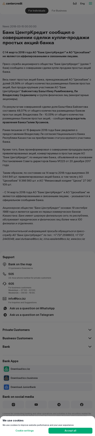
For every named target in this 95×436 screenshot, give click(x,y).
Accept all (70, 430)
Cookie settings (25, 430)
